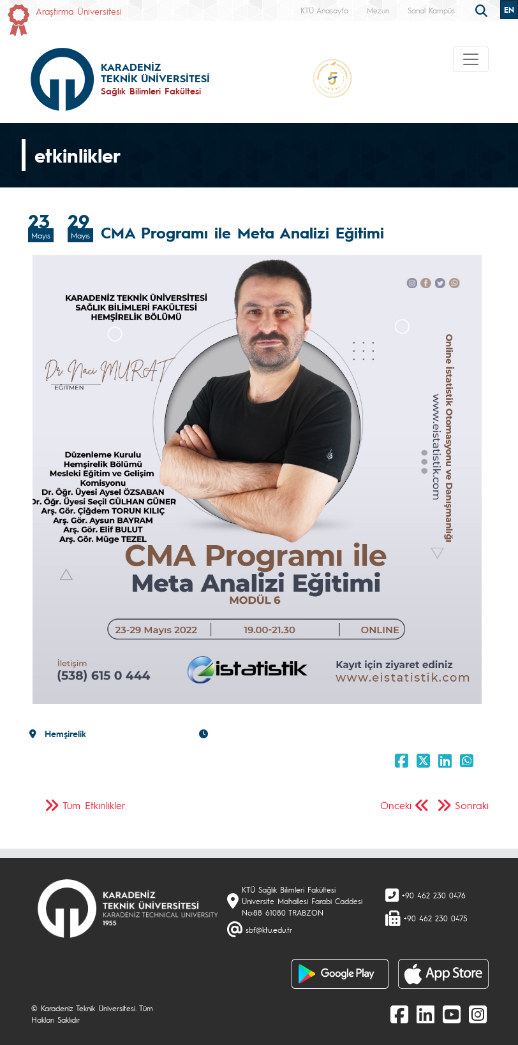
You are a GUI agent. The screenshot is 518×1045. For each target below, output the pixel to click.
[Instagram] (478, 1013)
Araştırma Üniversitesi (79, 11)
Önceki (395, 805)
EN (509, 9)
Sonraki (472, 805)
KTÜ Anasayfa (324, 10)
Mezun (378, 10)
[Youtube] (452, 1013)
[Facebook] (399, 1013)
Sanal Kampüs (431, 10)
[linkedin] (425, 1013)
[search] (482, 9)
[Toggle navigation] (471, 59)
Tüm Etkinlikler (94, 805)
